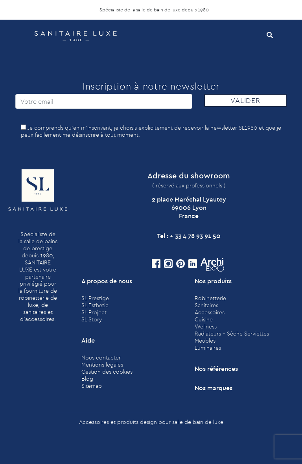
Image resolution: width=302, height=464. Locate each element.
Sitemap (91, 385)
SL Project (94, 312)
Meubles (205, 340)
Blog (87, 378)
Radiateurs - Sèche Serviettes (232, 333)
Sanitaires (206, 305)
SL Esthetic (95, 305)
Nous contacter (101, 357)
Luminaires (208, 347)
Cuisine (204, 319)
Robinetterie (210, 298)
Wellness (206, 326)
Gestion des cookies (107, 371)
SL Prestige (95, 298)
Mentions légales (102, 364)
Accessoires (210, 312)
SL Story (91, 319)
